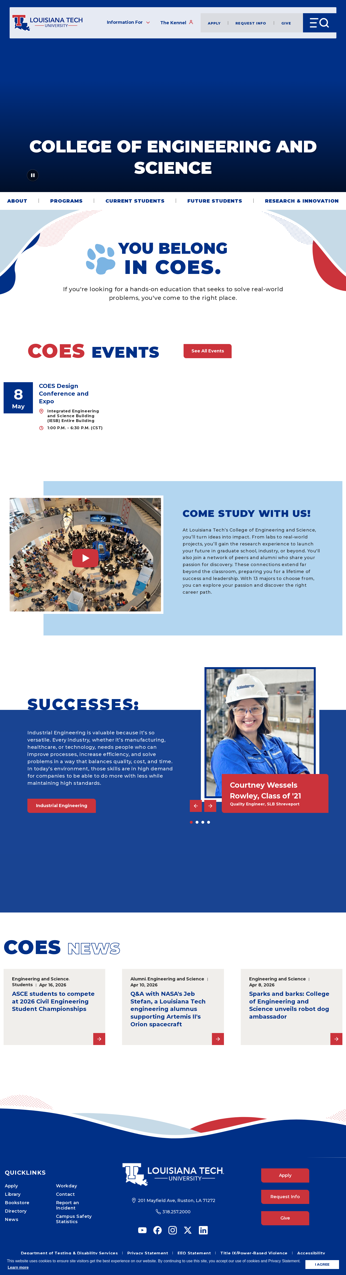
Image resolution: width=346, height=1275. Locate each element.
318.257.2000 (176, 1212)
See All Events (208, 351)
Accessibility (311, 1253)
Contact (65, 1194)
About (17, 201)
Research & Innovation (302, 201)
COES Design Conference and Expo (64, 393)
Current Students (135, 201)
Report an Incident (67, 1205)
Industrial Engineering (61, 805)
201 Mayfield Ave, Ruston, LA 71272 (176, 1200)
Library (13, 1194)
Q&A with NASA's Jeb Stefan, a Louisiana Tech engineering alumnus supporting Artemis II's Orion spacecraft (168, 1009)
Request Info (250, 22)
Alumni (138, 978)
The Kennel (176, 22)
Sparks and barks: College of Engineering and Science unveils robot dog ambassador (289, 1005)
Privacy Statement (147, 1253)
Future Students (214, 201)
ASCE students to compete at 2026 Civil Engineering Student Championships (53, 1001)
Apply (214, 22)
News (11, 1219)
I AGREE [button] (322, 1264)
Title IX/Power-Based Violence (254, 1253)
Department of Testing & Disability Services (69, 1253)
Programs (66, 201)
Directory (16, 1211)
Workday (66, 1186)
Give (286, 22)
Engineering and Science (40, 978)
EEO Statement (194, 1253)
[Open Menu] (319, 22)
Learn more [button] (18, 1267)
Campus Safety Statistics (74, 1219)
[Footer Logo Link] (173, 1174)
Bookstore (17, 1202)
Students (22, 984)
